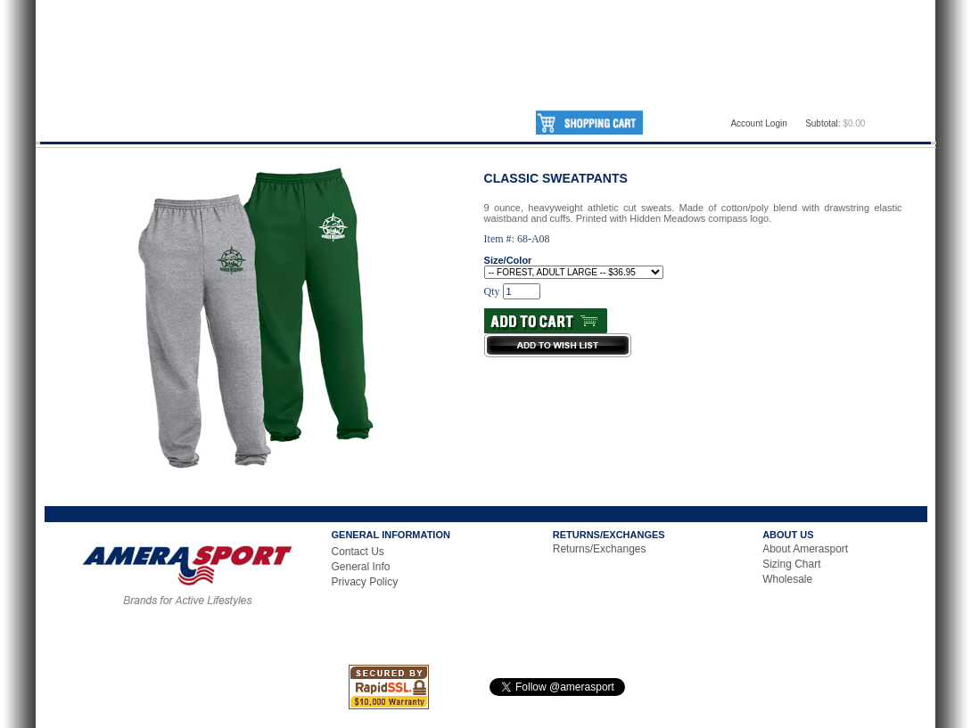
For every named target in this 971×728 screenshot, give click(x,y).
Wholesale (787, 579)
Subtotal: (822, 123)
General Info (361, 566)
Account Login (758, 123)
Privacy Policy (365, 582)
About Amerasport (805, 549)
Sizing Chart (791, 564)
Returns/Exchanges (599, 549)
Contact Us (358, 551)
